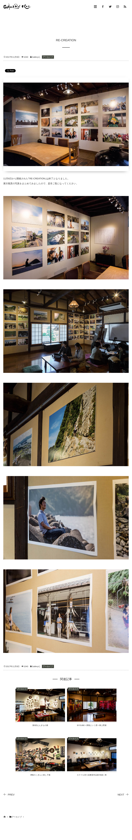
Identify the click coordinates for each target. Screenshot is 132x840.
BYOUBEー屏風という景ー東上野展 (92, 725)
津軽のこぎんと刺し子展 (40, 775)
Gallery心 (36, 57)
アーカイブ (48, 57)
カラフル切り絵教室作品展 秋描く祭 (92, 775)
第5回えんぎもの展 (40, 725)
